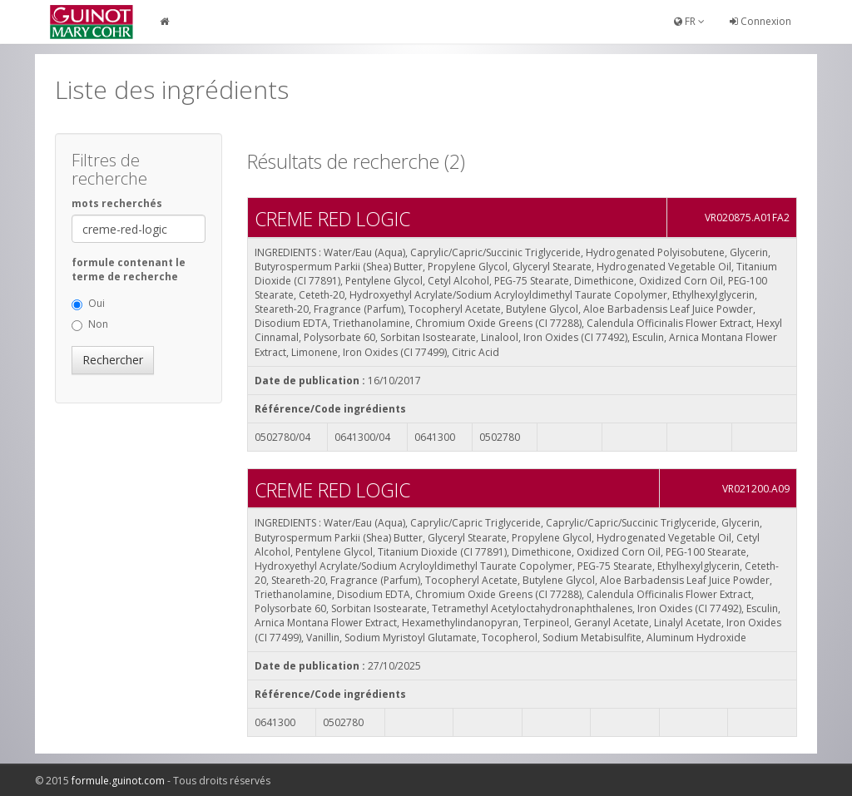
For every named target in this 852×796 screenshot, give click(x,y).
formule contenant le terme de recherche (129, 269)
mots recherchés (117, 203)
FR (689, 21)
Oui (88, 303)
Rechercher (112, 360)
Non (90, 324)
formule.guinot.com (118, 781)
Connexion (760, 21)
